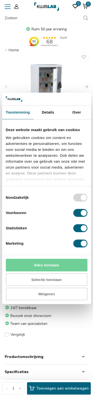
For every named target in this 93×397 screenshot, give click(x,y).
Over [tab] (76, 112)
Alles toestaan (46, 265)
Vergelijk (15, 334)
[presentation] (6, 87)
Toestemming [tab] (18, 112)
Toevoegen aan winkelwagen (59, 388)
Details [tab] (48, 112)
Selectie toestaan (46, 280)
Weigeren (46, 294)
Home (13, 50)
